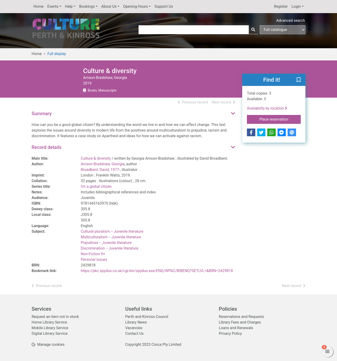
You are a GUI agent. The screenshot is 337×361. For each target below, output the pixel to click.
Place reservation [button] (280, 119)
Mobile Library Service (50, 328)
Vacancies (133, 328)
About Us (109, 6)
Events (52, 6)
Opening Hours (135, 6)
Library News (136, 322)
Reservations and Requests (241, 316)
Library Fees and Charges (240, 322)
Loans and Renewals (236, 328)
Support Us (163, 6)
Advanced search (290, 20)
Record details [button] (47, 147)
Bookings (87, 6)
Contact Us (134, 333)
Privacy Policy (230, 333)
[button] (299, 80)
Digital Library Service (50, 333)
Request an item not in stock (55, 316)
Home (38, 6)
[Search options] (282, 29)
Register (281, 6)
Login (295, 6)
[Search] (253, 29)
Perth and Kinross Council (146, 316)
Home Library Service (49, 322)
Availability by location (267, 108)
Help (69, 6)
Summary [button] (42, 113)
